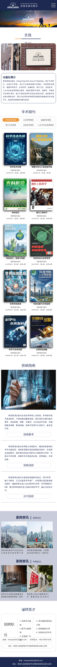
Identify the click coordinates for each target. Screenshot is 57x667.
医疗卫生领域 (11, 125)
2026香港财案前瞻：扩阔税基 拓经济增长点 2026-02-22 (38, 553)
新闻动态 (37, 518)
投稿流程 (28, 465)
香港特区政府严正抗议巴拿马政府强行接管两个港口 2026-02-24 (12, 553)
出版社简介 (9, 77)
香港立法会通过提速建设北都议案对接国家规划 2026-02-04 (12, 596)
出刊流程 (28, 496)
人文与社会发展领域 (46, 125)
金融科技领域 (46, 120)
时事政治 (37, 561)
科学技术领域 (11, 120)
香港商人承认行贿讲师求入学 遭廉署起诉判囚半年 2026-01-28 (38, 596)
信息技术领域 (28, 125)
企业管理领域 (28, 120)
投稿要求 (28, 434)
